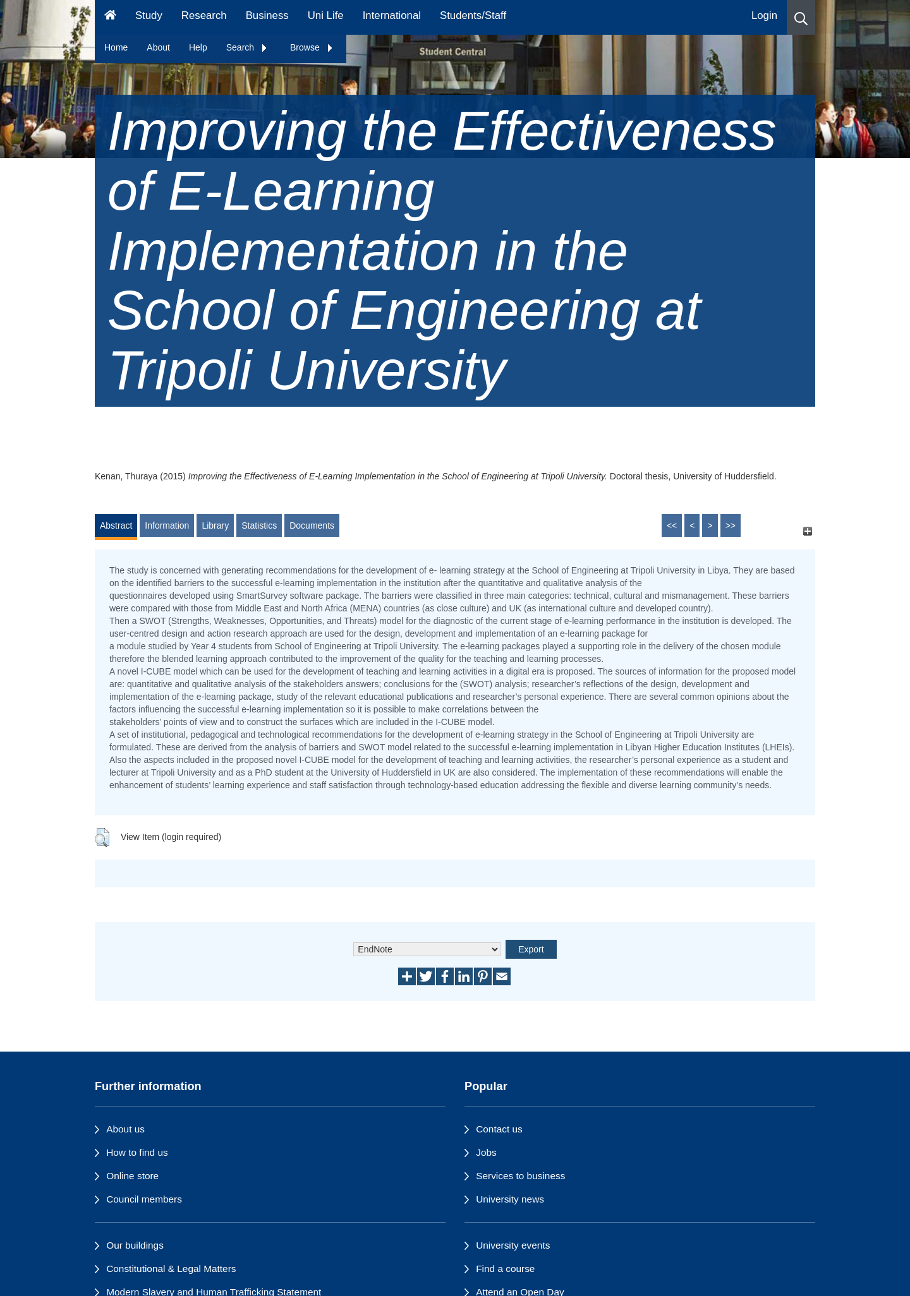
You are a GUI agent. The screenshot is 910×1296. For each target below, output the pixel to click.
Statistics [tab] (259, 525)
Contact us (499, 1129)
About (158, 47)
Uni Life (326, 15)
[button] (801, 17)
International (392, 15)
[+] (807, 531)
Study (148, 15)
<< (672, 525)
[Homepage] (110, 17)
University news (510, 1199)
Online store (132, 1175)
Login (764, 15)
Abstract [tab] (116, 525)
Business (267, 15)
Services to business (520, 1175)
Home (116, 47)
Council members (144, 1199)
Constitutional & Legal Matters (171, 1268)
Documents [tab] (311, 525)
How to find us (137, 1152)
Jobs (486, 1152)
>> (730, 525)
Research (204, 15)
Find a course (505, 1268)
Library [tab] (215, 525)
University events (513, 1245)
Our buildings (135, 1245)
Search (247, 47)
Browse (312, 47)
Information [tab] (167, 525)
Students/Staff (473, 15)
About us (125, 1129)
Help (198, 47)
